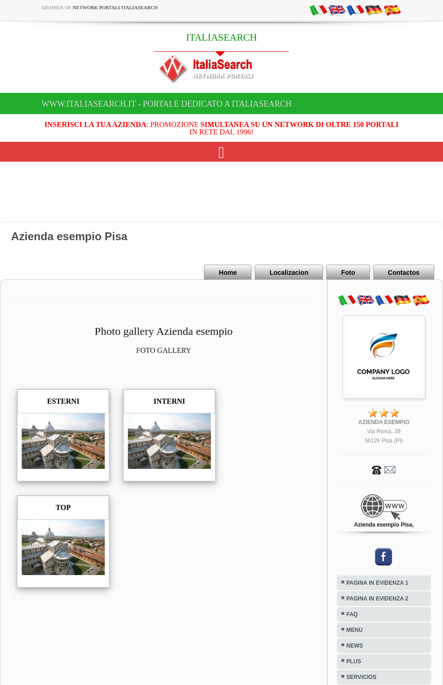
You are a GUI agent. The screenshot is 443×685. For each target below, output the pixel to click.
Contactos (403, 272)
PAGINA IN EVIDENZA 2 (377, 598)
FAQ (352, 614)
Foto (348, 272)
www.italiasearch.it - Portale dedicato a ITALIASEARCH (167, 104)
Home (228, 272)
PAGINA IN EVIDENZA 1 (377, 583)
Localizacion (288, 272)
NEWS (355, 646)
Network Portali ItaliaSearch (115, 7)
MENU (355, 630)
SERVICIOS (362, 677)
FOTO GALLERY (163, 350)
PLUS (354, 661)
